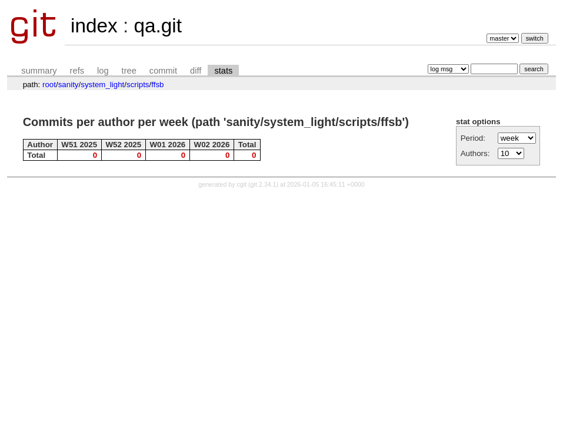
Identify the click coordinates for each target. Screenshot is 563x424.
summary (38, 70)
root (49, 84)
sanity (68, 84)
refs (77, 70)
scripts (137, 84)
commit (163, 70)
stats (223, 70)
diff (195, 70)
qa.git (158, 26)
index (94, 26)
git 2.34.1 (263, 184)
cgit (243, 184)
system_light (102, 84)
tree (129, 70)
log (103, 70)
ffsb (157, 84)
